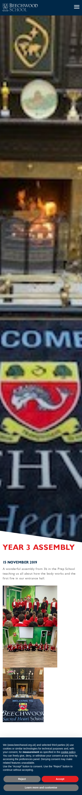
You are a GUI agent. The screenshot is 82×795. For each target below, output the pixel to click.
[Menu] (76, 7)
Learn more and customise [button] (41, 787)
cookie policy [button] (68, 752)
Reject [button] (22, 779)
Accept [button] (60, 779)
